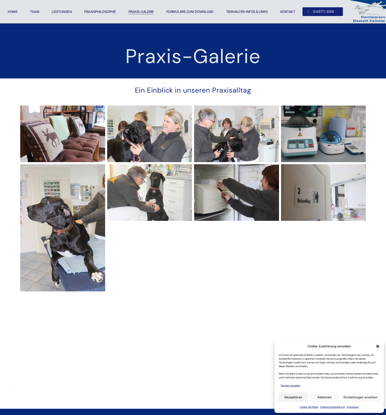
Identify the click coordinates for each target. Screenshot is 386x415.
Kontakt (287, 12)
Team (34, 12)
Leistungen (62, 12)
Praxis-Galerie (141, 12)
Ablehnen (324, 397)
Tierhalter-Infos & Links (247, 12)
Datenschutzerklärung (332, 407)
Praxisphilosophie (100, 12)
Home (12, 12)
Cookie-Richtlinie (309, 407)
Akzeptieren (293, 397)
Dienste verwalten (290, 385)
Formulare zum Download (190, 12)
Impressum (353, 407)
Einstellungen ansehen (360, 397)
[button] (378, 346)
